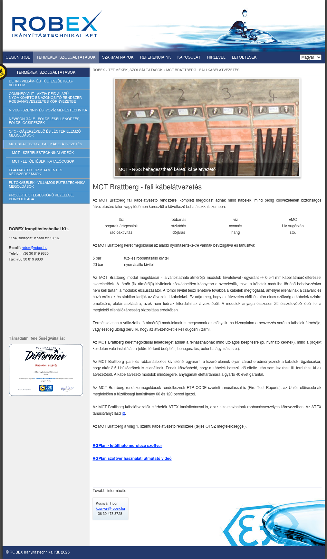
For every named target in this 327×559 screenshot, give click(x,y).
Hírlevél (216, 57)
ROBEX (99, 70)
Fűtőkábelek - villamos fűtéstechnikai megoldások (48, 184)
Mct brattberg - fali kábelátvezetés (45, 144)
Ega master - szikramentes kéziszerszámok (36, 172)
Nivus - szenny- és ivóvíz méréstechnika (48, 110)
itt (123, 413)
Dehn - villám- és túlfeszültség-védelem (41, 83)
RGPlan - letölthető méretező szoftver (127, 446)
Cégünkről (18, 57)
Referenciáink (155, 57)
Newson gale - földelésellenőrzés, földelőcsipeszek (45, 121)
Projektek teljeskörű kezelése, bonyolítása (41, 197)
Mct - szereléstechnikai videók (43, 153)
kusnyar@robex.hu (110, 508)
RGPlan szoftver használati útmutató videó (132, 458)
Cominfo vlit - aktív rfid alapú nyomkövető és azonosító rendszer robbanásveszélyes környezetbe (45, 97)
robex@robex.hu (34, 248)
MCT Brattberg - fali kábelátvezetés (202, 70)
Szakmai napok (118, 57)
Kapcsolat (189, 57)
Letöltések (244, 57)
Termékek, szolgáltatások (66, 57)
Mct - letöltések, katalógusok (43, 161)
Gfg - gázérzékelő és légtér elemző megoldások (45, 133)
